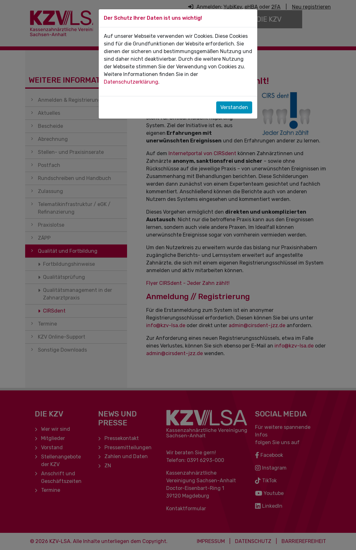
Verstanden (234, 107)
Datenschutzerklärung (131, 82)
